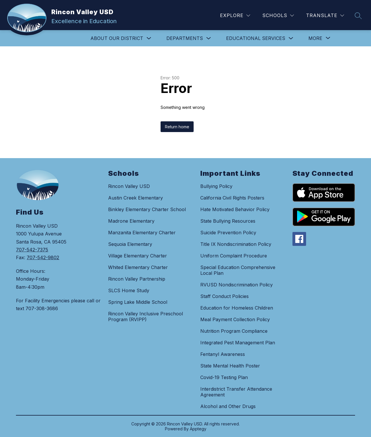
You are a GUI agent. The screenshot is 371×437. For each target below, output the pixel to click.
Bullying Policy (216, 186)
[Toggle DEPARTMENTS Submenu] (208, 38)
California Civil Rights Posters (232, 198)
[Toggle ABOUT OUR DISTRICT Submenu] (149, 38)
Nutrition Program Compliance (234, 331)
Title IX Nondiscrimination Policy (235, 244)
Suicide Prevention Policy (228, 232)
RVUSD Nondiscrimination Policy (236, 285)
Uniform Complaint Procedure (233, 256)
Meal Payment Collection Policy (235, 319)
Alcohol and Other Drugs (228, 406)
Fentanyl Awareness (222, 354)
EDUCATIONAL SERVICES (255, 38)
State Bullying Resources (227, 221)
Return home (177, 126)
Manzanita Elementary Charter (142, 232)
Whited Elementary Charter (138, 267)
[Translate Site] (325, 15)
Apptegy (198, 428)
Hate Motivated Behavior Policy (235, 209)
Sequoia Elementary (130, 244)
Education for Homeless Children (236, 308)
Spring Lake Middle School (137, 302)
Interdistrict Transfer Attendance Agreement (236, 392)
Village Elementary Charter (137, 256)
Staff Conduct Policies (224, 296)
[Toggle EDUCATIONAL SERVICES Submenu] (291, 38)
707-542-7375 (32, 250)
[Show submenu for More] (315, 38)
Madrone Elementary (131, 221)
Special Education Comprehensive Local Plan (237, 270)
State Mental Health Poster (230, 366)
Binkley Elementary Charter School (147, 209)
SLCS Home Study (128, 290)
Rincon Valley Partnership (136, 279)
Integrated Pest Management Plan (237, 342)
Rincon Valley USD (129, 186)
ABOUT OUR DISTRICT (116, 38)
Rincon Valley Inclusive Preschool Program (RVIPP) (145, 316)
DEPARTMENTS (184, 38)
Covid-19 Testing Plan (224, 377)
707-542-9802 (43, 257)
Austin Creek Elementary (135, 198)
